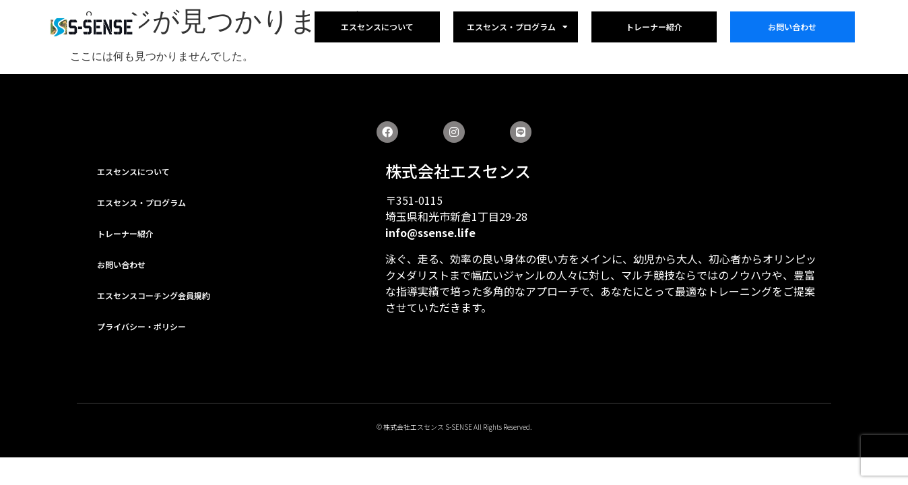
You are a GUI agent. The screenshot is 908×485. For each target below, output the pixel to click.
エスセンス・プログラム (517, 27)
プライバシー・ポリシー (141, 326)
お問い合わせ (792, 26)
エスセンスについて (377, 26)
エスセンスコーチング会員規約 (153, 295)
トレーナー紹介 (654, 26)
